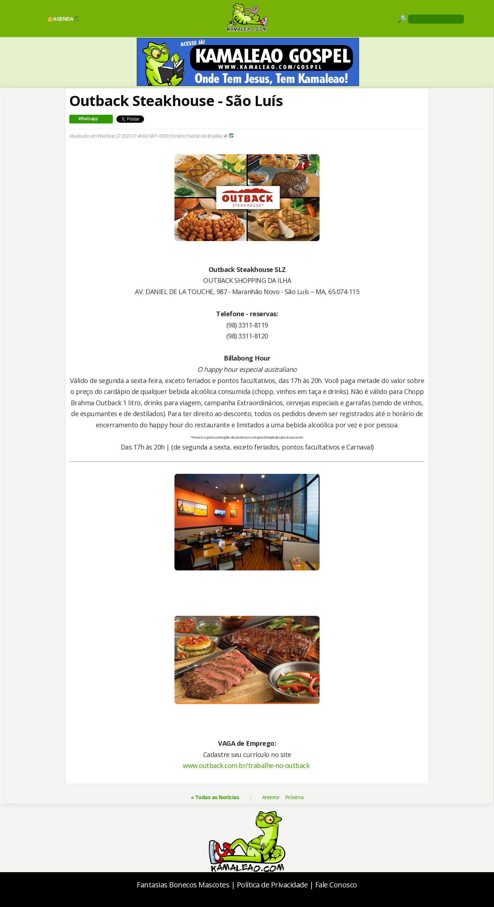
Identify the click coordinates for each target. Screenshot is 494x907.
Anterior (271, 797)
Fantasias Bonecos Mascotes (183, 885)
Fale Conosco (336, 885)
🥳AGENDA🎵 (63, 18)
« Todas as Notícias (215, 797)
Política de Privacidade (272, 885)
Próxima (294, 797)
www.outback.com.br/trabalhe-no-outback (246, 765)
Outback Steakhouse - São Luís (176, 100)
